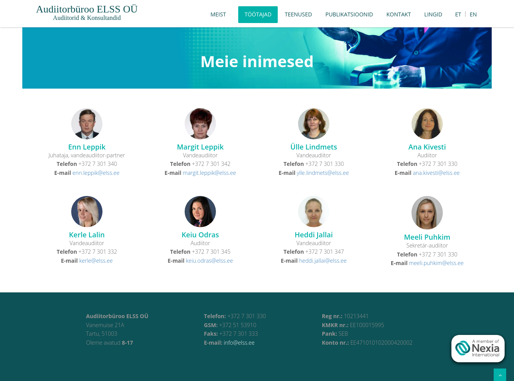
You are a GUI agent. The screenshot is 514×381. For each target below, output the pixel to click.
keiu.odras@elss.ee (209, 260)
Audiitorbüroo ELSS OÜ (87, 9)
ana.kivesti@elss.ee (436, 172)
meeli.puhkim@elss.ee (436, 263)
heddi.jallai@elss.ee (323, 260)
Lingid (433, 14)
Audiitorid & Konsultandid (86, 17)
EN (473, 14)
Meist (220, 14)
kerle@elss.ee (96, 260)
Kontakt (398, 14)
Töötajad (257, 14)
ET (458, 14)
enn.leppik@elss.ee (95, 172)
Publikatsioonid (349, 14)
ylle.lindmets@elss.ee (323, 172)
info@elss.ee (239, 342)
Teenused (298, 14)
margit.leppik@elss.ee (209, 172)
